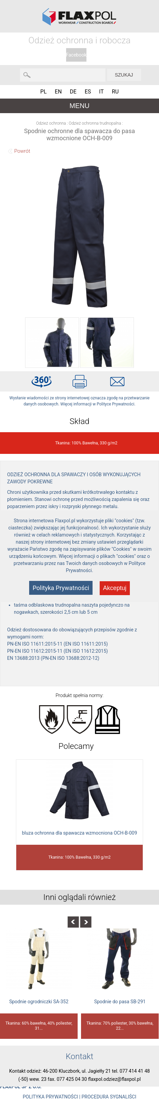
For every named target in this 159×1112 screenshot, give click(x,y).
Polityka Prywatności (61, 587)
